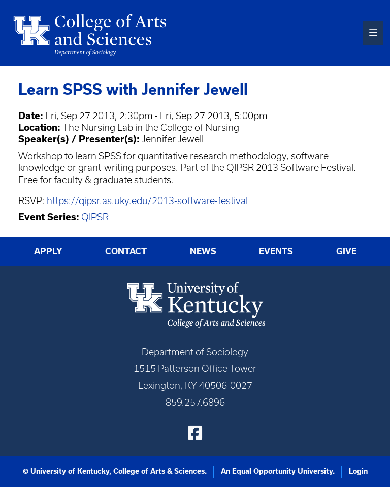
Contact (126, 251)
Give (346, 251)
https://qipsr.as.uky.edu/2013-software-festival (147, 200)
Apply (48, 251)
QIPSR (95, 217)
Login (358, 471)
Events (276, 251)
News (203, 251)
